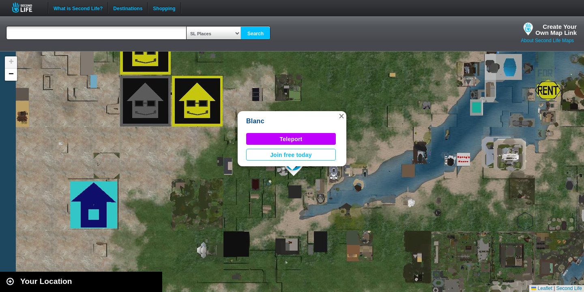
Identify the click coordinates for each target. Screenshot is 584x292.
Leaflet (541, 288)
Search (255, 33)
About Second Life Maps (547, 40)
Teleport (291, 139)
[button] (341, 116)
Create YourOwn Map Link (556, 29)
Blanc (255, 121)
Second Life (26, 7)
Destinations (127, 8)
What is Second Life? (78, 8)
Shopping (164, 8)
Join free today (291, 155)
